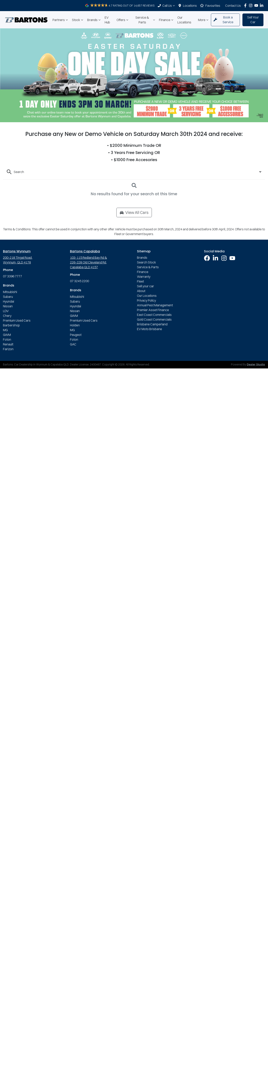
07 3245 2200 (79, 281)
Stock (78, 20)
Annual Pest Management (155, 305)
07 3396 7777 (12, 276)
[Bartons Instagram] (251, 5)
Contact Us (233, 6)
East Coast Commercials (154, 315)
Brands (94, 20)
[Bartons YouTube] (257, 5)
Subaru (8, 297)
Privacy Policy (146, 300)
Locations (190, 6)
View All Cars (134, 212)
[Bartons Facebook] (246, 5)
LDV (6, 311)
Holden (75, 325)
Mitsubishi (10, 292)
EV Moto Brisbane (149, 329)
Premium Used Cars (17, 320)
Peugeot (75, 335)
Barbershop (11, 325)
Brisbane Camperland (152, 324)
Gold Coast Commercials (154, 319)
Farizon (8, 349)
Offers (123, 20)
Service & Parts (145, 19)
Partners (61, 20)
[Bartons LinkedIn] (262, 5)
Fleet (140, 281)
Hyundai (8, 301)
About (141, 291)
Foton (7, 339)
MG (5, 330)
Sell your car (145, 286)
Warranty (143, 277)
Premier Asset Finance (153, 310)
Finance (166, 20)
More (203, 20)
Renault (8, 344)
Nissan (8, 306)
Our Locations (184, 19)
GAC (73, 344)
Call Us (169, 6)
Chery (7, 316)
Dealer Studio (256, 364)
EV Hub (107, 19)
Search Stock (146, 262)
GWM (7, 335)
